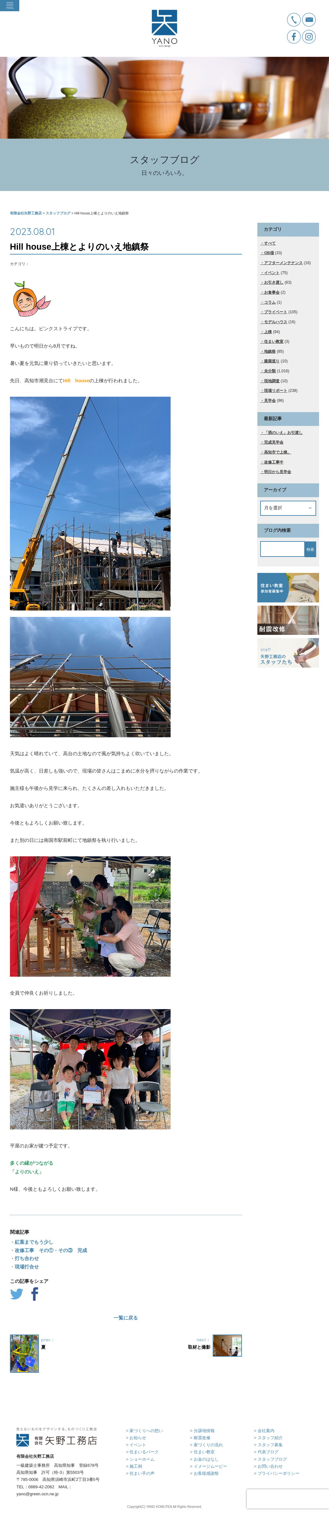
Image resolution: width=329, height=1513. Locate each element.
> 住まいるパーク (142, 1451)
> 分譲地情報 (202, 1430)
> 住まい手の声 (140, 1473)
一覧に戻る (126, 1317)
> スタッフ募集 (268, 1444)
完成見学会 (273, 442)
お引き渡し (273, 282)
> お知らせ (136, 1437)
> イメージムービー (208, 1466)
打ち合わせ (27, 1258)
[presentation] (288, 1499)
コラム (270, 302)
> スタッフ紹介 (268, 1437)
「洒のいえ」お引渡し (283, 432)
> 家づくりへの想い (144, 1430)
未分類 (270, 371)
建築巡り (272, 361)
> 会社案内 (264, 1430)
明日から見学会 (277, 472)
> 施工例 (134, 1466)
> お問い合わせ (268, 1466)
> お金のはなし (204, 1459)
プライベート (275, 312)
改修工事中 (273, 462)
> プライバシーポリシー (276, 1473)
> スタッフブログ (270, 1459)
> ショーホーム (140, 1459)
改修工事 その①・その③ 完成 (51, 1250)
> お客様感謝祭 (204, 1473)
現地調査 (272, 381)
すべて (270, 243)
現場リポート (275, 390)
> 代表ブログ (266, 1451)
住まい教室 (273, 341)
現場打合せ (27, 1266)
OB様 (269, 253)
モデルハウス (275, 322)
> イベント (136, 1444)
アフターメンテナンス (283, 263)
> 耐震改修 (200, 1437)
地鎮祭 (270, 351)
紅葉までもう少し (34, 1242)
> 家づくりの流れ (206, 1444)
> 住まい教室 (202, 1451)
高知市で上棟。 (277, 452)
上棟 (268, 332)
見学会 (270, 400)
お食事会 (272, 292)
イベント (272, 273)
